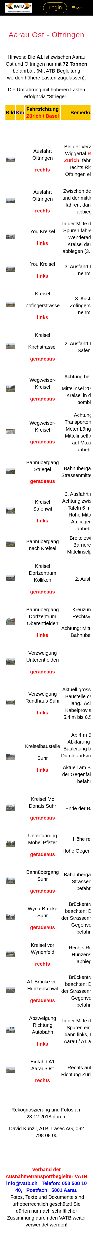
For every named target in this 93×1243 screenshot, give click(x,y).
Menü (79, 8)
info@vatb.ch (21, 1183)
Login (55, 7)
